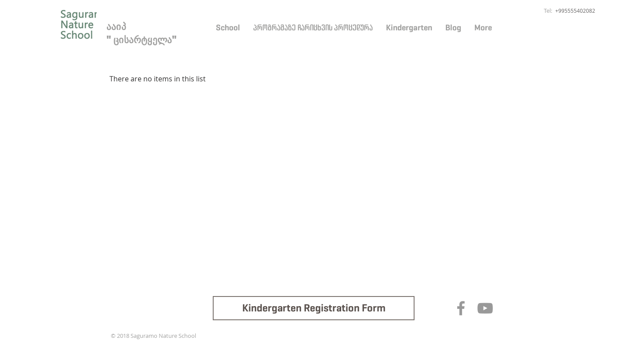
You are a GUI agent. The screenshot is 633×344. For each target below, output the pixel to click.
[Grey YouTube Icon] (485, 308)
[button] (228, 27)
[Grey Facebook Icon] (460, 308)
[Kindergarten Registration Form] (314, 308)
